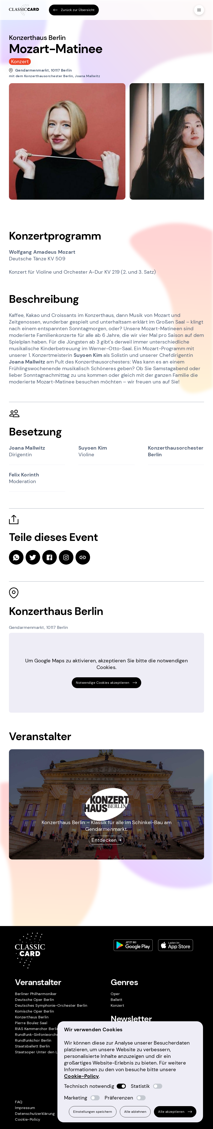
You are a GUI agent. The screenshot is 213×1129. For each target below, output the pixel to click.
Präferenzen (119, 1097)
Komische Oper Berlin (34, 1011)
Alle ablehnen (135, 1111)
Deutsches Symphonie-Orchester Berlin (51, 1005)
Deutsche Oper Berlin (34, 999)
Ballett (117, 999)
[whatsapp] (16, 557)
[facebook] (49, 557)
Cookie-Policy (27, 1119)
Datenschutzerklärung (35, 1113)
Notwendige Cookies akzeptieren (106, 682)
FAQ (18, 1101)
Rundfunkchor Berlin (33, 1040)
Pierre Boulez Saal (31, 1022)
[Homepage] (24, 10)
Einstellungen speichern (92, 1111)
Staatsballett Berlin (32, 1046)
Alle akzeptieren (175, 1111)
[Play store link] (133, 945)
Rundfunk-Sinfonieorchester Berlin (46, 1034)
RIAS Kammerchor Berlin (37, 1028)
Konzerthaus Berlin (31, 1017)
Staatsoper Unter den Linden (41, 1052)
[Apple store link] (175, 945)
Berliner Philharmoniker (36, 993)
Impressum (25, 1107)
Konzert (117, 1005)
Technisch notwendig (89, 1086)
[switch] (121, 1086)
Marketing (75, 1097)
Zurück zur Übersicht (74, 10)
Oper (115, 993)
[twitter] (33, 557)
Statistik (140, 1086)
